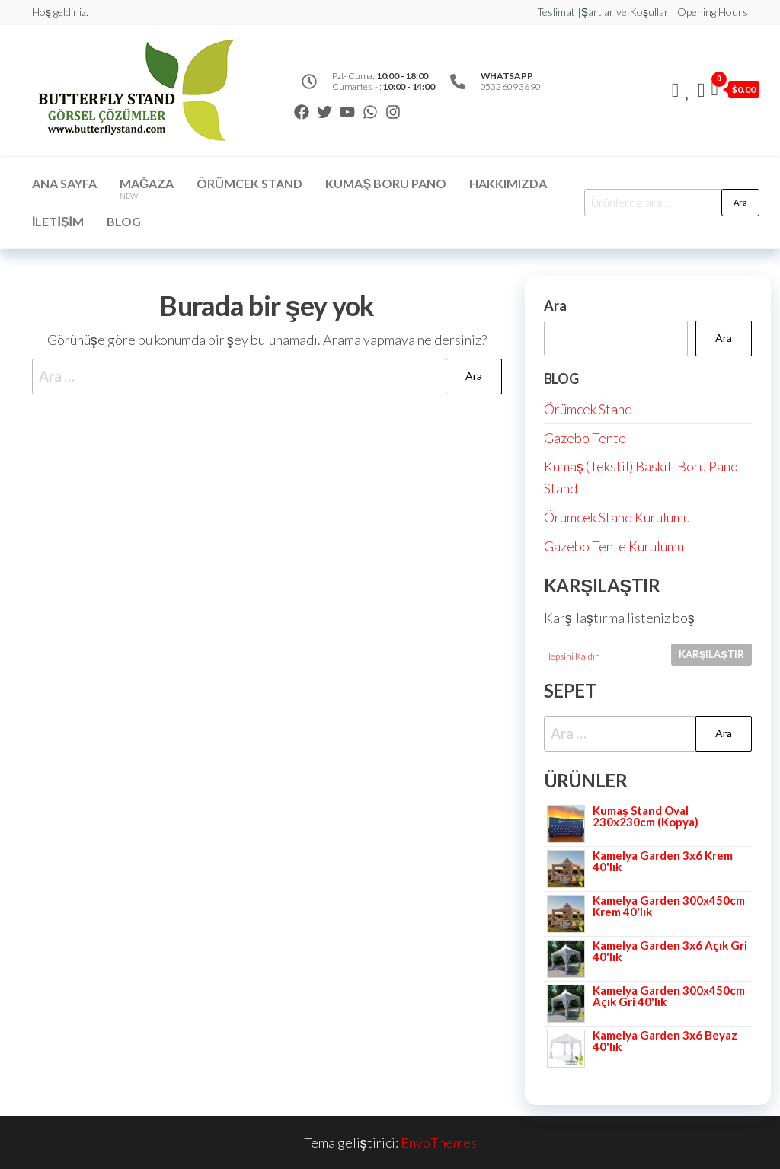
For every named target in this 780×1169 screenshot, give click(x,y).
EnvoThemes (439, 1142)
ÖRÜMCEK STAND (249, 183)
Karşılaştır (711, 654)
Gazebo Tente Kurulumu (614, 546)
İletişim (58, 221)
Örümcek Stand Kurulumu (617, 517)
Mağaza (147, 188)
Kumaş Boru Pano (385, 183)
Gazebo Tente (585, 438)
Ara (740, 202)
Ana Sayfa (64, 183)
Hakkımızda (508, 183)
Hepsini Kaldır (571, 656)
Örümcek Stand (588, 409)
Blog (124, 221)
